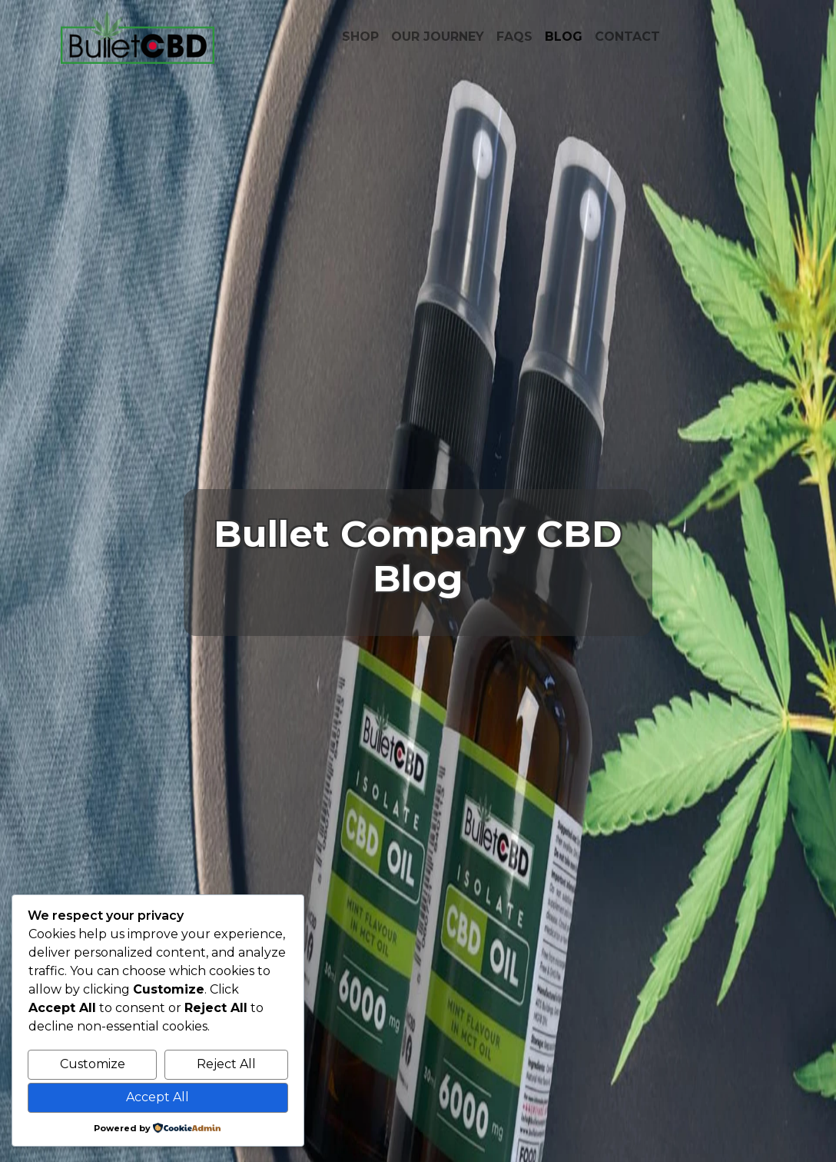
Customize (92, 1064)
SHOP (360, 36)
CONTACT (627, 36)
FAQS (514, 36)
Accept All (157, 1097)
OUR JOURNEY (437, 36)
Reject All (226, 1064)
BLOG (563, 36)
